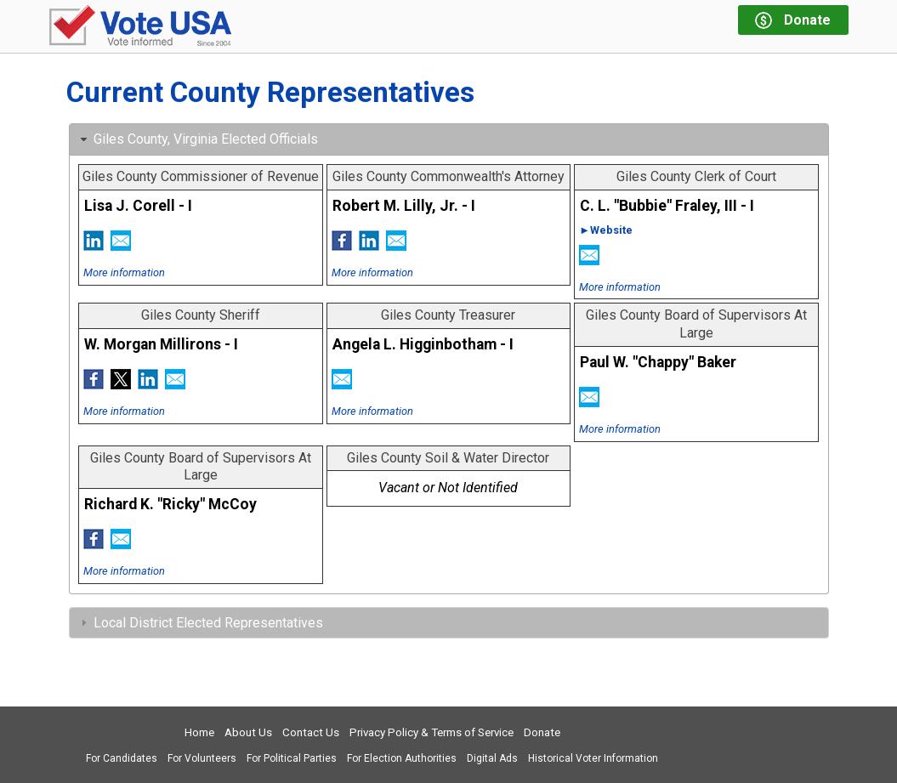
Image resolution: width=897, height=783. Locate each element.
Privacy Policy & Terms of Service (431, 732)
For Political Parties (292, 758)
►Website (606, 230)
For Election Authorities (402, 758)
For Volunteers (201, 758)
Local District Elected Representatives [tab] (200, 623)
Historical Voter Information (593, 758)
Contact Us (310, 732)
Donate (542, 732)
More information (124, 272)
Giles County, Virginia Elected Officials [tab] (197, 139)
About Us (248, 732)
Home (199, 732)
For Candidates (121, 758)
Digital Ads (492, 758)
